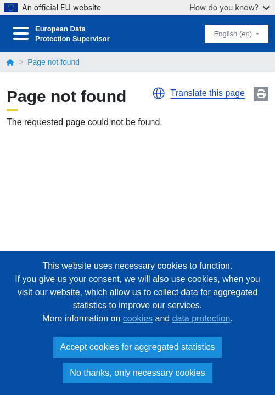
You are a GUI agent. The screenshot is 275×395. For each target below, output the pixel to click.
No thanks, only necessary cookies (137, 372)
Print (261, 94)
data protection (201, 318)
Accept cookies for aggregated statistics (137, 347)
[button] (158, 93)
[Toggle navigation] (21, 33)
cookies (138, 318)
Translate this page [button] (208, 93)
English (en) (234, 34)
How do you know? (229, 7)
